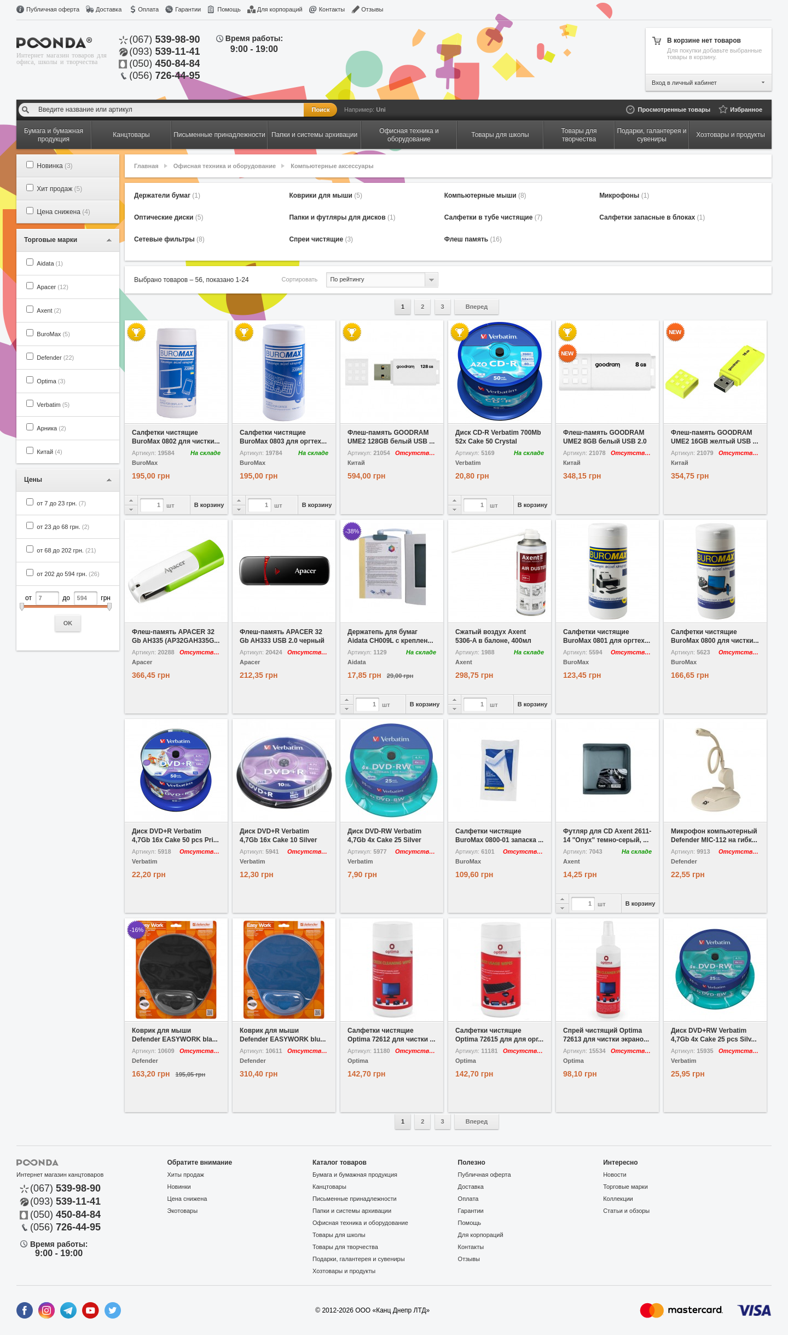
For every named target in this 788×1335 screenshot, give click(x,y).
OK (68, 623)
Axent (49, 310)
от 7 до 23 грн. (61, 503)
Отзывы (372, 9)
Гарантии (188, 9)
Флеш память (473, 239)
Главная (146, 166)
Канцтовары (329, 1186)
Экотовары (182, 1210)
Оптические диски (168, 217)
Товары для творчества (345, 1247)
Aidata (50, 263)
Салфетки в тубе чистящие (493, 217)
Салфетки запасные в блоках (652, 217)
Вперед (477, 306)
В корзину (209, 505)
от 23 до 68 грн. (63, 526)
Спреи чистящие (321, 239)
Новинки (179, 1186)
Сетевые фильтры (169, 239)
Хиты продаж (185, 1174)
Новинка (54, 166)
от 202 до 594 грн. (68, 574)
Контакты (332, 9)
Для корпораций (280, 9)
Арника (51, 428)
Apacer (52, 287)
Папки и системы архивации (351, 1210)
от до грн (68, 611)
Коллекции (618, 1198)
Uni (381, 109)
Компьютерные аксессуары (332, 166)
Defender (55, 357)
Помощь (229, 9)
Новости (615, 1174)
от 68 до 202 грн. (66, 550)
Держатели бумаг (167, 195)
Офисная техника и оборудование (224, 166)
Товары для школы (339, 1235)
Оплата (148, 9)
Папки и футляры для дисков (342, 217)
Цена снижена (63, 212)
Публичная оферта (52, 9)
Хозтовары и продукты (343, 1271)
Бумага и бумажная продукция (354, 1174)
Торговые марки (625, 1186)
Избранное (746, 109)
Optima (51, 381)
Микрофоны (624, 195)
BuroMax (53, 334)
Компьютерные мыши (485, 195)
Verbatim (53, 404)
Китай (49, 451)
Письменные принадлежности (354, 1198)
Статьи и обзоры (626, 1210)
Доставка (108, 9)
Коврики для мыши (325, 195)
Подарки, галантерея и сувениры (358, 1259)
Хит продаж (59, 189)
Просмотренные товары (674, 109)
